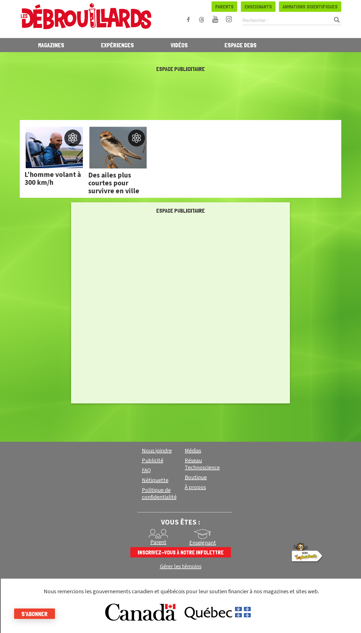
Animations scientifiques (310, 7)
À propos (195, 487)
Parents (224, 7)
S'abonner (34, 614)
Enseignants (258, 7)
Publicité (152, 461)
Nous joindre (157, 451)
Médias (193, 451)
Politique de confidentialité (159, 493)
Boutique (196, 477)
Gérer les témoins (180, 566)
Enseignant (202, 543)
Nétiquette (155, 480)
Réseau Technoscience (202, 464)
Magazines (51, 45)
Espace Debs (240, 45)
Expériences (117, 45)
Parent (158, 542)
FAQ (146, 470)
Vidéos (179, 45)
